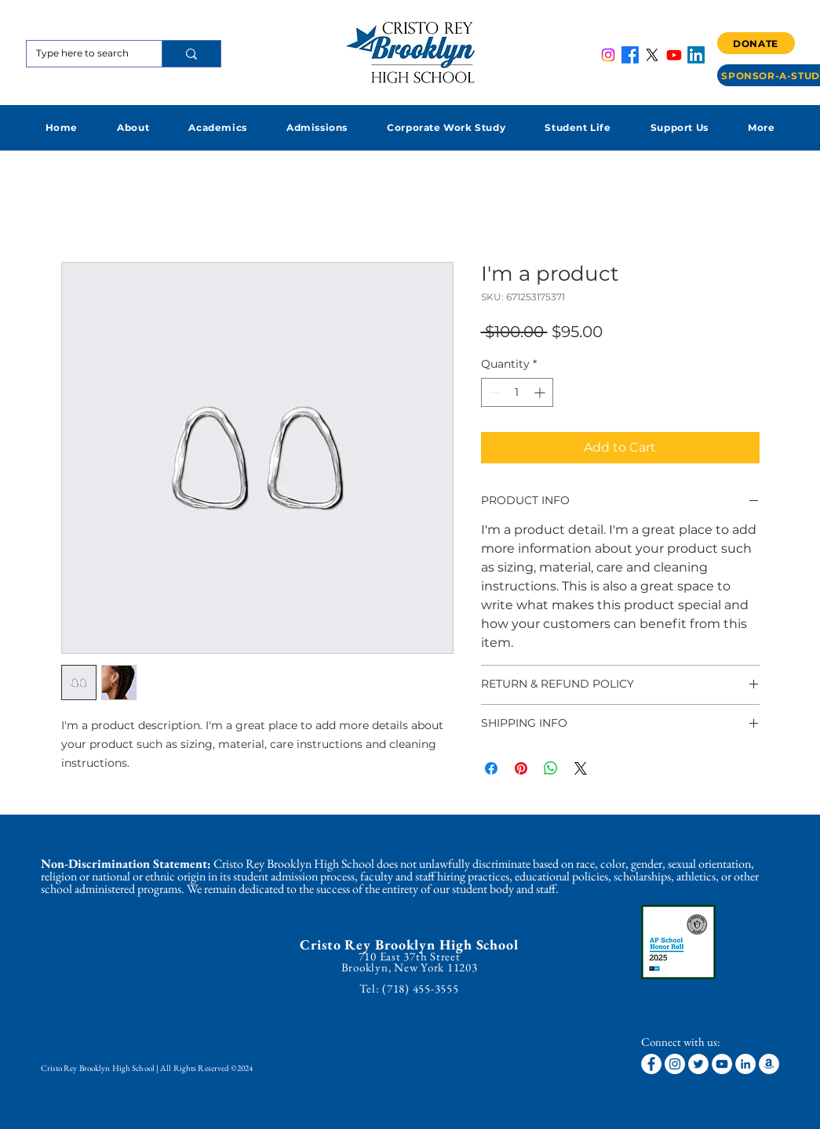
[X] (652, 55)
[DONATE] (756, 43)
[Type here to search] (82, 54)
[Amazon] (769, 1064)
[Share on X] (580, 768)
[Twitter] (698, 1064)
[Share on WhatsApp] (550, 768)
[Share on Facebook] (491, 768)
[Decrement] (493, 392)
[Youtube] (674, 55)
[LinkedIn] (696, 55)
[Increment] (541, 392)
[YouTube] (722, 1064)
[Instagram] (608, 55)
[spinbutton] (517, 392)
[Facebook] (630, 55)
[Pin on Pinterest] (521, 768)
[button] (133, 127)
